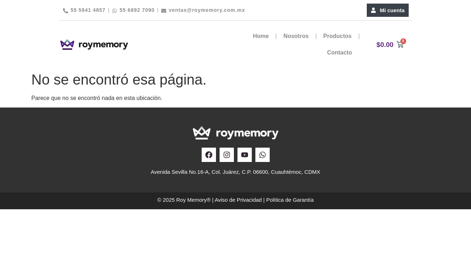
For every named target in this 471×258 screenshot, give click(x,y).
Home (261, 36)
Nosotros (295, 36)
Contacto (339, 52)
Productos (337, 36)
